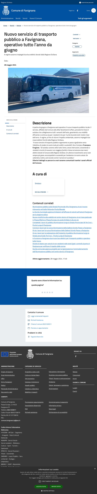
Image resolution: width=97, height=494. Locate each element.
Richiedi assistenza (31, 412)
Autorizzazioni (53, 389)
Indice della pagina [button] (11, 120)
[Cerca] (93, 10)
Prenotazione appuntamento (34, 402)
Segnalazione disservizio (33, 405)
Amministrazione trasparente (58, 402)
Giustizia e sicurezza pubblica (58, 375)
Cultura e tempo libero (32, 375)
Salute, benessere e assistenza (59, 385)
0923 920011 (11, 410)
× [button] (95, 468)
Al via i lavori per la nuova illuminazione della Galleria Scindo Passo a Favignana (61, 230)
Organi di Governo (7, 372)
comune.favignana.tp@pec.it (10, 420)
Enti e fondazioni (6, 382)
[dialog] (48, 480)
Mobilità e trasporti (31, 392)
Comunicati (76, 375)
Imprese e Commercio (32, 382)
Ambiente (52, 382)
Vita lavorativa (29, 378)
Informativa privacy (55, 405)
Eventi (75, 391)
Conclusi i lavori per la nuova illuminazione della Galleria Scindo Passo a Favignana (62, 228)
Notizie (19, 25)
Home (5, 25)
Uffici (2, 378)
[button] (48, 491)
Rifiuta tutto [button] (56, 486)
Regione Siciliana (6, 2)
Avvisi (75, 378)
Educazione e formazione (57, 372)
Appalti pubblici (30, 385)
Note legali (52, 409)
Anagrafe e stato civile (32, 372)
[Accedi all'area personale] (86, 2)
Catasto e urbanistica (32, 389)
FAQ (26, 409)
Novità (12, 25)
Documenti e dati (6, 392)
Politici (3, 385)
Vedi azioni (77, 38)
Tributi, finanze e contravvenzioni (59, 378)
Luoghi (75, 388)
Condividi (77, 34)
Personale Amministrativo (9, 389)
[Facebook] (77, 10)
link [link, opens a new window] (67, 478)
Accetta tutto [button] (41, 486)
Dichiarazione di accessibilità (58, 412)
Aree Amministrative (8, 375)
